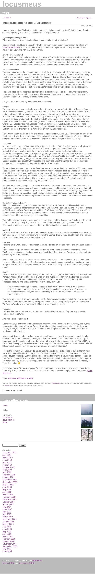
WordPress (37, 560)
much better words (10, 47)
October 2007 (8, 502)
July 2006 (6, 527)
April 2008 (6, 492)
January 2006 (8, 541)
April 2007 (6, 514)
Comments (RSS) (26, 563)
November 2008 (9, 480)
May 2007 (6, 512)
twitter (5, 422)
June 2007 (7, 509)
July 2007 (6, 507)
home (4, 405)
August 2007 (8, 504)
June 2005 (7, 551)
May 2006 (6, 531)
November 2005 (9, 544)
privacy (30, 378)
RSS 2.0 (7, 385)
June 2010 (7, 465)
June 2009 (7, 470)
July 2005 (6, 549)
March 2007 (7, 517)
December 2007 (9, 499)
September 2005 (9, 546)
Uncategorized (55, 383)
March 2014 (7, 457)
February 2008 (8, 497)
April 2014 (6, 455)
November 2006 (9, 519)
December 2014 (9, 453)
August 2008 (8, 485)
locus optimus (8, 420)
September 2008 (9, 482)
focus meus (7, 417)
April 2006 (6, 534)
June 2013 (7, 460)
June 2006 (7, 529)
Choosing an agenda (84, 18)
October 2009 (8, 467)
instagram (21, 378)
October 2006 (8, 522)
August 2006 (8, 524)
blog (6, 410)
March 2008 (7, 494)
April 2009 (6, 472)
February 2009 (8, 475)
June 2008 (7, 487)
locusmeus (21, 4)
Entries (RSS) (8, 563)
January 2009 (8, 477)
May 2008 (6, 490)
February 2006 (8, 539)
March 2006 (7, 536)
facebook (12, 378)
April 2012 (6, 462)
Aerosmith (7, 18)
